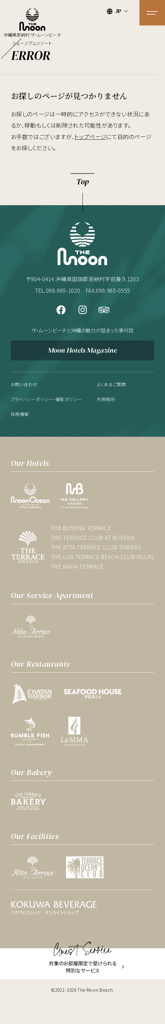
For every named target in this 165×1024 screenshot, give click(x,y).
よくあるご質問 (111, 384)
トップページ (90, 137)
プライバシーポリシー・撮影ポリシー (46, 399)
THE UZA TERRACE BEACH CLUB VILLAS (102, 556)
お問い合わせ (24, 384)
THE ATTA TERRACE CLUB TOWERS (96, 547)
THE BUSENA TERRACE (81, 527)
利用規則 (106, 399)
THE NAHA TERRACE (77, 566)
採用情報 (20, 414)
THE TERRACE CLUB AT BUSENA (93, 537)
